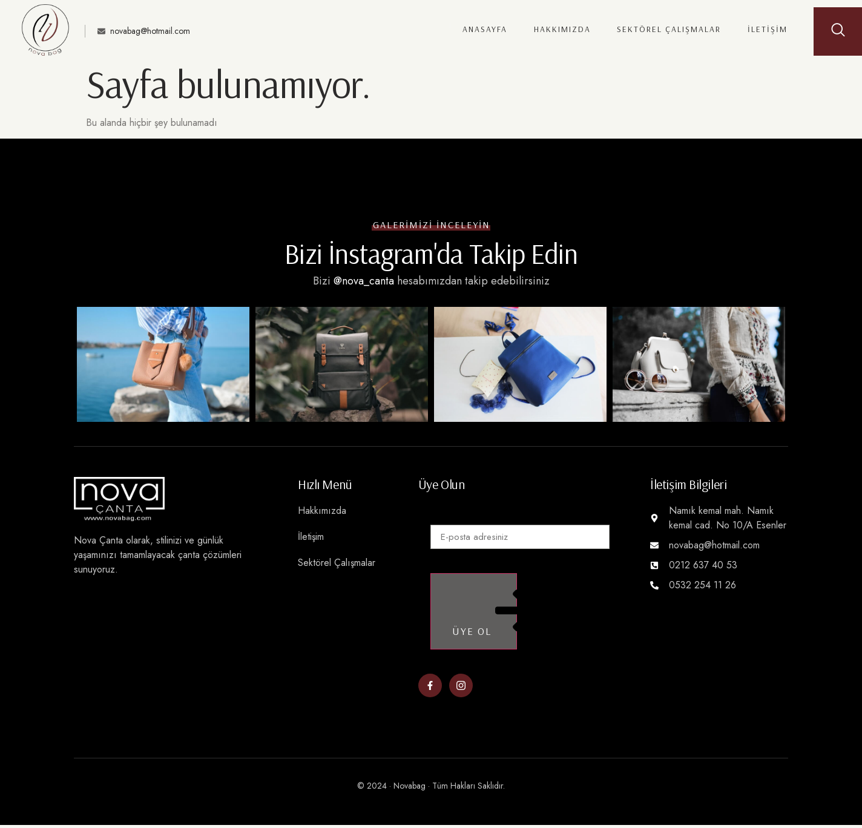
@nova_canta (364, 281)
